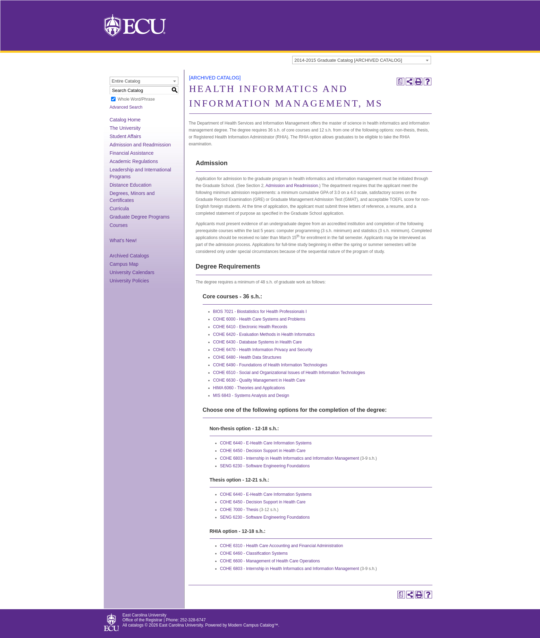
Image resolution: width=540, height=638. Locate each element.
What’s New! (123, 240)
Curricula (119, 208)
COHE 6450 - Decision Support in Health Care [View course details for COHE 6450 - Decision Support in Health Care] (263, 450)
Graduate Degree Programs (140, 217)
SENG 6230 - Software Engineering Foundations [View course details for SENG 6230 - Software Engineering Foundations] (265, 465)
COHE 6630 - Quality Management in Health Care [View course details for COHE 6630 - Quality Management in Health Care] (259, 380)
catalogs (135, 625)
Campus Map (124, 264)
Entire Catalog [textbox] (126, 81)
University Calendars (132, 272)
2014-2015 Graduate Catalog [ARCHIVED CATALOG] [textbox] (348, 60)
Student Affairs (125, 136)
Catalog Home (125, 119)
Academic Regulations (134, 161)
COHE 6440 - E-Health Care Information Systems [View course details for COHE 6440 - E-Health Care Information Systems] (266, 443)
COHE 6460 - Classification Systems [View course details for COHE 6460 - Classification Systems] (254, 553)
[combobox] (361, 60)
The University (125, 128)
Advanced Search (126, 107)
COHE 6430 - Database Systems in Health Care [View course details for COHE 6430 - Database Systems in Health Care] (257, 342)
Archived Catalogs (129, 255)
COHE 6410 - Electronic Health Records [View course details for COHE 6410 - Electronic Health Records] (250, 326)
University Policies (129, 280)
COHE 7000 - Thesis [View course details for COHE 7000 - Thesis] (239, 509)
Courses (119, 225)
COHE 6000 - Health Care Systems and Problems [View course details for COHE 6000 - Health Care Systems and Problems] (259, 319)
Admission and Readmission (140, 144)
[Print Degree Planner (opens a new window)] (400, 81)
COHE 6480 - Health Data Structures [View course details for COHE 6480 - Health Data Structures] (247, 357)
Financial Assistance (132, 153)
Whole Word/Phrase (136, 99)
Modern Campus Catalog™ (253, 625)
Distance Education (131, 185)
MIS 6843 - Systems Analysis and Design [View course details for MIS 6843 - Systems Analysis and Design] (251, 395)
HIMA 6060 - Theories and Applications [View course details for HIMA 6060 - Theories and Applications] (249, 387)
